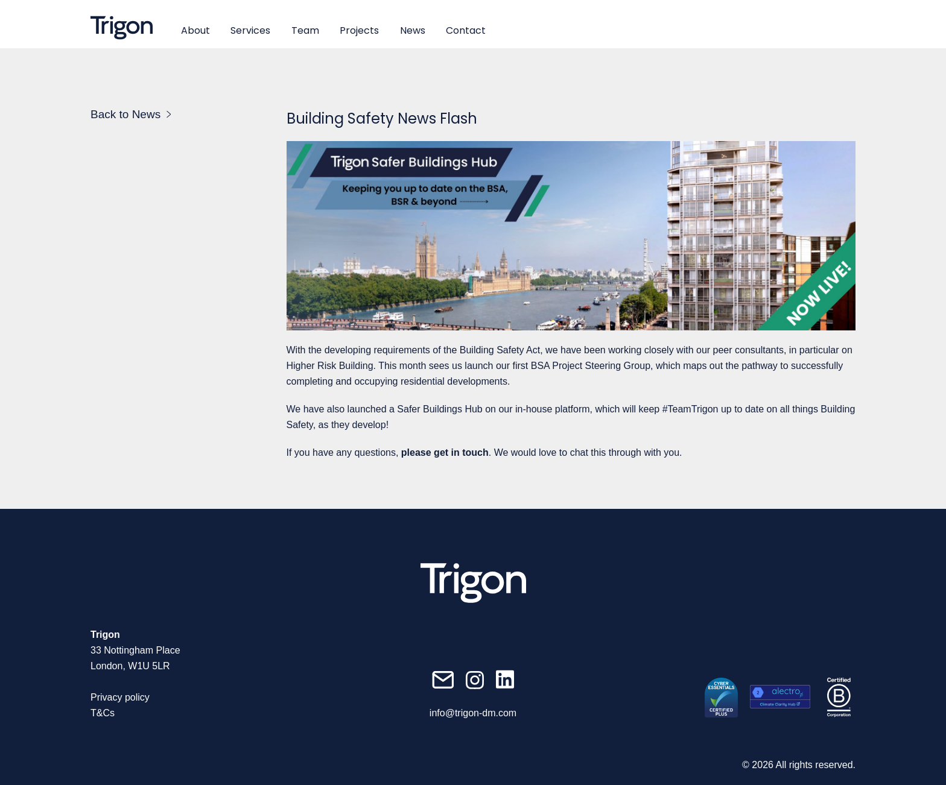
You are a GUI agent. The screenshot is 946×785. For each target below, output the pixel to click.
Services (250, 30)
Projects (359, 30)
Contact (466, 30)
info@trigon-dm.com (473, 713)
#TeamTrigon (690, 409)
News (412, 30)
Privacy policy (120, 697)
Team (305, 30)
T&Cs (102, 713)
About (195, 30)
